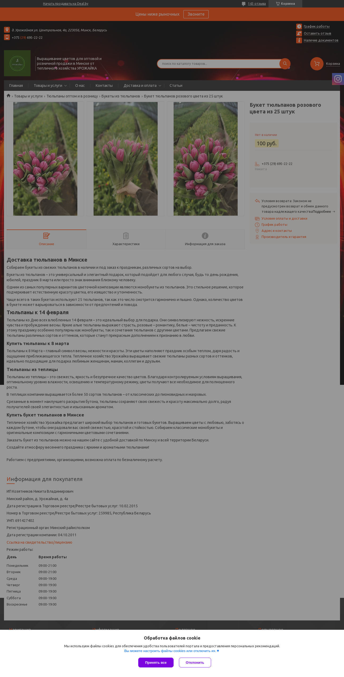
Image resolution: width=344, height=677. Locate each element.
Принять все (156, 663)
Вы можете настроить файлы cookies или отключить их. (170, 651)
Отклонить (195, 663)
